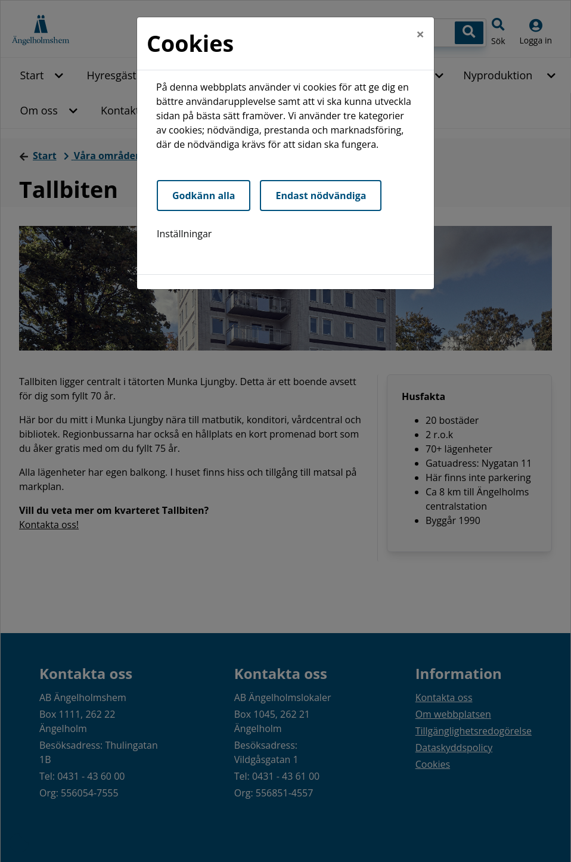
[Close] (420, 34)
